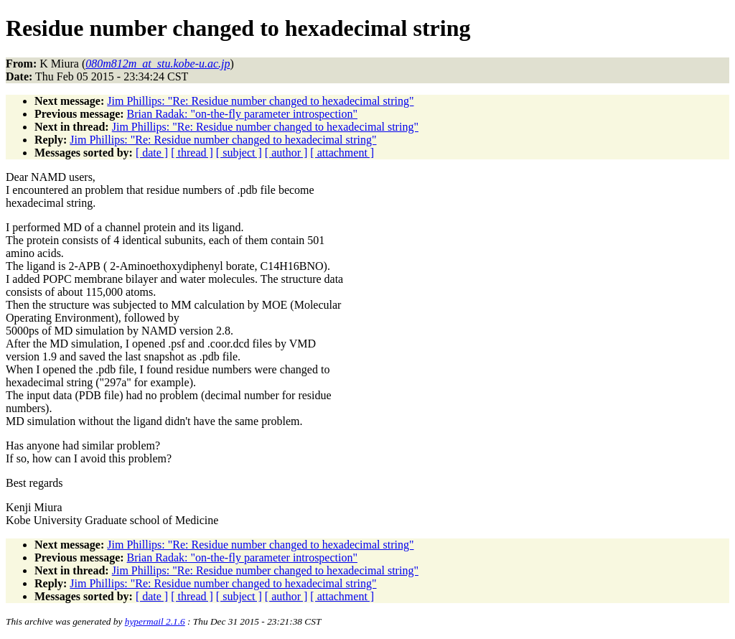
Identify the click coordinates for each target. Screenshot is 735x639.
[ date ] (152, 152)
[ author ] (286, 152)
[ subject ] (239, 152)
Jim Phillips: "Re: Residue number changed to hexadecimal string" (260, 101)
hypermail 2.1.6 (155, 621)
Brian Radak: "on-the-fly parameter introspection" (242, 114)
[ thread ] (192, 152)
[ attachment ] (342, 152)
